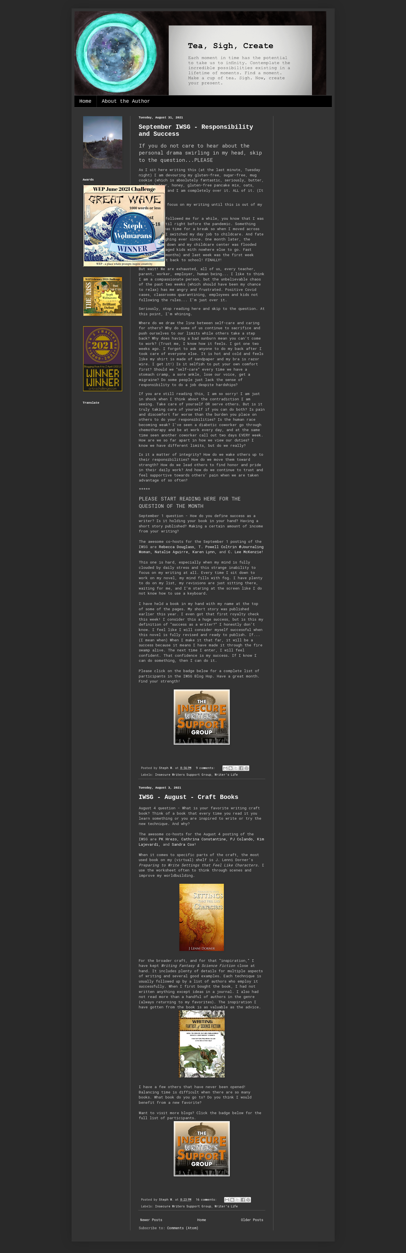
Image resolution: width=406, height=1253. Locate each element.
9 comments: (206, 768)
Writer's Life (226, 775)
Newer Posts (151, 1219)
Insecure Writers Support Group (183, 775)
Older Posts (252, 1219)
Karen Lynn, (205, 551)
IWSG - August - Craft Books (188, 797)
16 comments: (207, 1199)
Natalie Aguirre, (172, 551)
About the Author (126, 101)
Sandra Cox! (184, 844)
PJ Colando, (242, 838)
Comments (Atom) (182, 1228)
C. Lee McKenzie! (245, 551)
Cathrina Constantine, (204, 838)
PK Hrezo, (169, 838)
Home (85, 101)
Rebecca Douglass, (177, 546)
